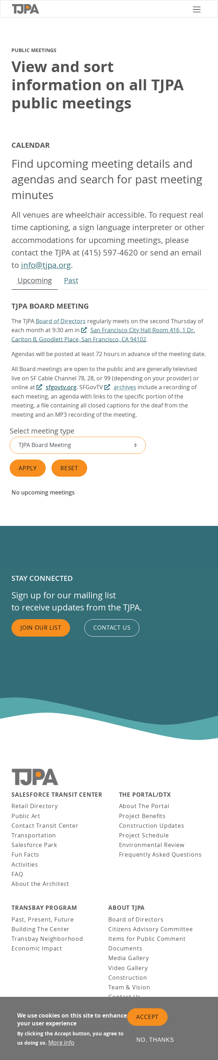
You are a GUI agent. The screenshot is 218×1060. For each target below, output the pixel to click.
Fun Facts (25, 854)
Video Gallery (128, 968)
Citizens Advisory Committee (150, 929)
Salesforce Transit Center (57, 794)
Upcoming (35, 280)
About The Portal (144, 806)
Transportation (33, 835)
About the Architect (40, 884)
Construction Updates (151, 826)
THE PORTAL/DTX (145, 794)
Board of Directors (61, 321)
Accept (147, 1017)
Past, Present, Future (42, 919)
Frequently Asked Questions (160, 854)
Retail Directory (34, 806)
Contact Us (124, 997)
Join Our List (40, 628)
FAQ (17, 874)
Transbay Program (44, 907)
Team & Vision (129, 987)
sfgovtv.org (61, 387)
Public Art (25, 816)
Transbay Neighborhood (47, 939)
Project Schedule (144, 835)
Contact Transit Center (45, 826)
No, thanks (155, 1041)
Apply (28, 468)
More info (61, 1043)
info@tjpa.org (46, 265)
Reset (69, 468)
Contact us (111, 628)
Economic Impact (36, 948)
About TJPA (126, 907)
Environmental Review (151, 845)
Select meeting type (42, 431)
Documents (125, 948)
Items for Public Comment (146, 939)
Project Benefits (142, 816)
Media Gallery (128, 958)
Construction (127, 978)
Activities (24, 864)
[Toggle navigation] (196, 9)
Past (71, 280)
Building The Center (40, 929)
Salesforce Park (34, 845)
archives (125, 387)
